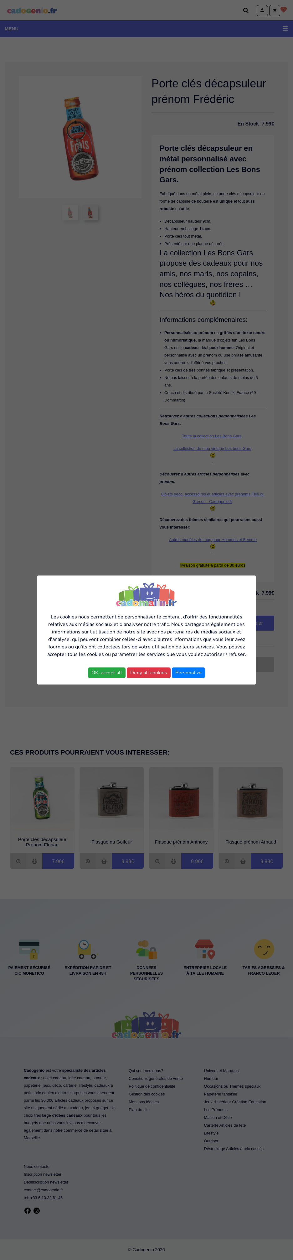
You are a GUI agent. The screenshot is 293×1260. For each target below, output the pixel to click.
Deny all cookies (148, 672)
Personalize (188, 672)
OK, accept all (106, 672)
